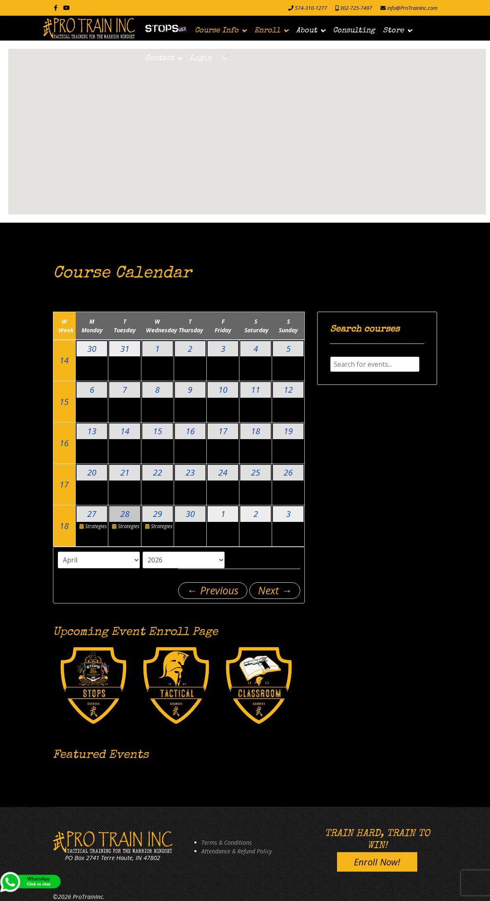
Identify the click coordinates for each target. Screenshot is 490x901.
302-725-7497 (356, 8)
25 (255, 472)
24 (222, 472)
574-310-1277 (311, 8)
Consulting (354, 30)
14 (64, 360)
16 (64, 443)
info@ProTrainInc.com (412, 8)
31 (124, 348)
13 (91, 431)
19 (288, 431)
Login (201, 58)
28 (124, 513)
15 (64, 401)
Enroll (267, 30)
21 (124, 472)
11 (255, 389)
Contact (159, 58)
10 (222, 389)
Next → (275, 590)
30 (91, 348)
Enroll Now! (377, 861)
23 (190, 472)
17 (222, 431)
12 (288, 389)
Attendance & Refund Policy (236, 851)
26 (288, 472)
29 (157, 513)
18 (255, 431)
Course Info (217, 30)
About (306, 30)
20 (91, 472)
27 (91, 513)
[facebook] (55, 8)
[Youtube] (66, 8)
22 (157, 472)
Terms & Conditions (226, 842)
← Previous (213, 590)
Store (393, 30)
